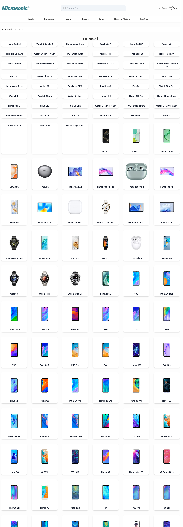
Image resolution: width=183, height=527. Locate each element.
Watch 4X (75, 405)
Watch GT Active (45, 428)
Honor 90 (14, 222)
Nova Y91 (14, 187)
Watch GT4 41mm (105, 222)
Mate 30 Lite (14, 307)
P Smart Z (44, 307)
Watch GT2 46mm (136, 415)
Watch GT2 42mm (166, 415)
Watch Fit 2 (44, 487)
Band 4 (44, 405)
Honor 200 (167, 76)
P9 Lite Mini (105, 366)
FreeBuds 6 (105, 86)
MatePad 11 (166, 457)
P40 (105, 288)
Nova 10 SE (105, 467)
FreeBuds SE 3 (75, 86)
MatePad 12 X (105, 76)
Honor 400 (106, 96)
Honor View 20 (136, 317)
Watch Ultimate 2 (44, 44)
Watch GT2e (166, 405)
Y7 (14, 366)
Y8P (105, 278)
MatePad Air (166, 222)
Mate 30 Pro (136, 297)
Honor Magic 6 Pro (75, 125)
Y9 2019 (44, 337)
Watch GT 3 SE (75, 487)
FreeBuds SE (166, 447)
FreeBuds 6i (105, 115)
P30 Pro (136, 327)
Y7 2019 (75, 317)
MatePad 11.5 (44, 222)
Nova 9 (166, 467)
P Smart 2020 (14, 278)
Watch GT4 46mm (14, 258)
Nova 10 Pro (75, 467)
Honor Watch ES (75, 395)
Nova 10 (45, 467)
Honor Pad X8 (75, 187)
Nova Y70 (44, 477)
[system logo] (15, 8)
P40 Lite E (44, 288)
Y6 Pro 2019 (166, 307)
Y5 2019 (136, 307)
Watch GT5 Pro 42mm (166, 106)
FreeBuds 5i (44, 447)
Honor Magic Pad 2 (44, 64)
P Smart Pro (75, 297)
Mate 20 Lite (166, 337)
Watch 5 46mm (75, 96)
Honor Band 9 (14, 125)
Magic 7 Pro (105, 54)
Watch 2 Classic (14, 438)
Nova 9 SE (14, 477)
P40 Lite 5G (105, 268)
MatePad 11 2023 (136, 222)
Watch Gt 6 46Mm (75, 54)
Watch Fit (105, 405)
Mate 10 (136, 366)
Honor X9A (44, 258)
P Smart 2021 (166, 268)
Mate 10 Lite (75, 366)
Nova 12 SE (44, 125)
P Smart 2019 (14, 337)
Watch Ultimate (75, 268)
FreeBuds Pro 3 (136, 187)
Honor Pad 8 (106, 457)
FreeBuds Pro (105, 447)
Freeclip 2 (166, 44)
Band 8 (105, 258)
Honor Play (136, 337)
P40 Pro (75, 288)
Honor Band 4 (166, 395)
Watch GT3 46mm (166, 487)
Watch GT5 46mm (14, 115)
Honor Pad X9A (166, 54)
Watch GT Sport (105, 428)
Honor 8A (105, 317)
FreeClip (45, 187)
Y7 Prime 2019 (167, 317)
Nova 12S (44, 106)
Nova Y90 (75, 477)
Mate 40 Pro (166, 232)
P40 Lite (167, 288)
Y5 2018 (105, 346)
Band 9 (166, 115)
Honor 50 (14, 457)
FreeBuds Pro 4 (136, 64)
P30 (105, 327)
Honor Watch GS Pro (136, 457)
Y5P (14, 288)
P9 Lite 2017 (136, 376)
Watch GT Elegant (75, 428)
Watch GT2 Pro (136, 405)
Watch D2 (44, 86)
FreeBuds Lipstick (75, 447)
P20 (44, 356)
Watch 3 (136, 477)
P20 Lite (14, 356)
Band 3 (105, 415)
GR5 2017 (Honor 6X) (106, 376)
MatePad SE (14, 467)
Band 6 (75, 438)
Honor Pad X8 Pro (105, 187)
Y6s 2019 (44, 297)
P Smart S (44, 278)
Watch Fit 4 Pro (166, 86)
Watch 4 (14, 268)
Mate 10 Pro (44, 366)
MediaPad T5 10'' (167, 386)
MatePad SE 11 (44, 76)
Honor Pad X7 (136, 44)
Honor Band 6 (105, 395)
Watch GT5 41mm (136, 106)
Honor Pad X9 (166, 187)
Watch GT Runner (105, 487)
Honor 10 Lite (14, 327)
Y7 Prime (166, 356)
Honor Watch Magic (14, 428)
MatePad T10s (166, 376)
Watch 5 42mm (45, 96)
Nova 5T (14, 297)
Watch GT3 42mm (136, 487)
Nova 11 (106, 151)
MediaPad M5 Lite (136, 386)
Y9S (136, 268)
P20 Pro (166, 346)
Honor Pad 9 (14, 106)
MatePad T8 (75, 386)
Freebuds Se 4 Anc (14, 54)
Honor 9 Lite (106, 356)
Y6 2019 (44, 317)
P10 (44, 376)
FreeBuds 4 (166, 438)
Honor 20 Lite (105, 297)
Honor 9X (136, 288)
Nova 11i (136, 151)
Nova (75, 376)
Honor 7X (75, 356)
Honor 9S (75, 278)
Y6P (167, 278)
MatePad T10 (14, 386)
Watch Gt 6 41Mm (75, 64)
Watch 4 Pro (44, 268)
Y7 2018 (44, 346)
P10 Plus (14, 376)
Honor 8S (105, 307)
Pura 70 (75, 115)
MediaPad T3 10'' (14, 395)
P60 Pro (75, 258)
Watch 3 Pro (166, 477)
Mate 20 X (75, 327)
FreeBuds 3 (136, 438)
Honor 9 (136, 346)
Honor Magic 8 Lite (75, 44)
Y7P (136, 278)
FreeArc (136, 86)
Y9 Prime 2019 (75, 307)
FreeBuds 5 (136, 232)
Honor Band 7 (75, 457)
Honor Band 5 (136, 395)
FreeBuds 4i (14, 447)
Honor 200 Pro (136, 76)
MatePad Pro (106, 386)
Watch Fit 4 (14, 96)
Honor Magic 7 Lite (14, 86)
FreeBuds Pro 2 (136, 447)
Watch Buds (14, 487)
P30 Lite (167, 327)
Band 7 (105, 438)
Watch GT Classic (136, 428)
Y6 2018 (75, 346)
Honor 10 (14, 346)
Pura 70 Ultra (75, 106)
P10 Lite (167, 366)
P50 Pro (105, 477)
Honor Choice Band (166, 96)
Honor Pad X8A (75, 76)
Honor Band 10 (136, 54)
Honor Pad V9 (14, 64)
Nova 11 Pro (167, 151)
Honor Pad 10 (14, 44)
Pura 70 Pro (44, 115)
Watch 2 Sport (167, 428)
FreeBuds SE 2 (75, 222)
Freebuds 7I (105, 44)
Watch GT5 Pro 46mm (105, 106)
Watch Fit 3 (136, 115)
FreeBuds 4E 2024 (105, 64)
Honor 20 (166, 297)
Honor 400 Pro (136, 96)
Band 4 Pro (14, 405)
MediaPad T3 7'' (44, 395)
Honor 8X (75, 337)
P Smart (136, 356)
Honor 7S (44, 327)
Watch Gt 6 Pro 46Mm (44, 54)
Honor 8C (14, 317)
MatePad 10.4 (44, 386)
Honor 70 (44, 457)
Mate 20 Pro (105, 337)
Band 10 (14, 76)
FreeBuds (44, 438)
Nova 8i (136, 467)
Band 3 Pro (75, 415)
